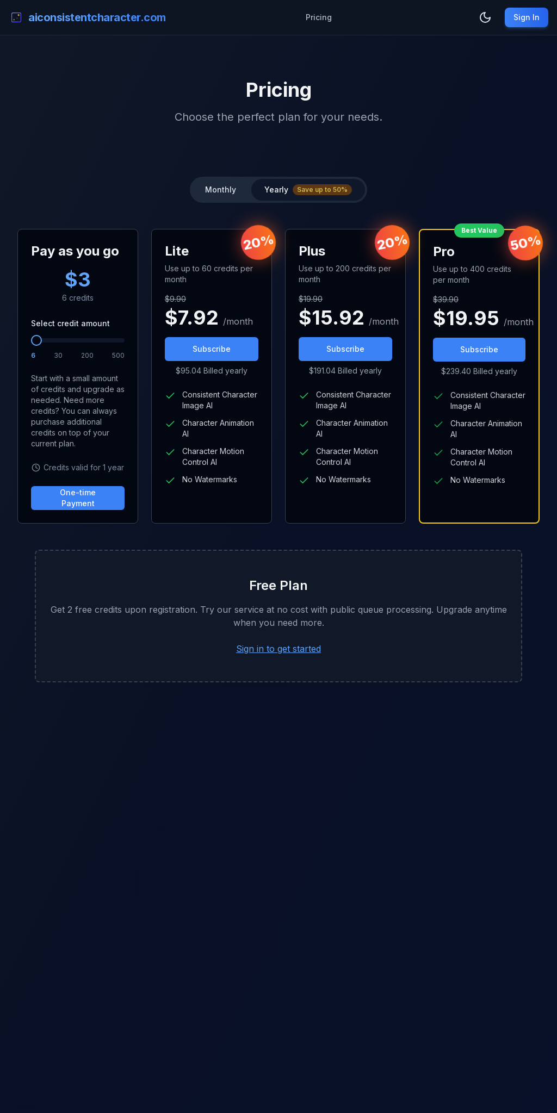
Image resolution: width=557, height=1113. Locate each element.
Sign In (526, 17)
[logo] (87, 17)
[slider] (36, 340)
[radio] (308, 190)
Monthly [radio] (220, 189)
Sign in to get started (278, 648)
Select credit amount (70, 323)
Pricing (319, 17)
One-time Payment (78, 498)
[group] (278, 190)
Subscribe (212, 348)
